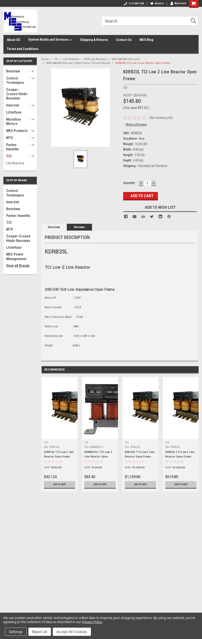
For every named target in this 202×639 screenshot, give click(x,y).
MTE (9, 138)
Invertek (12, 105)
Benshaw (13, 71)
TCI (9, 156)
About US (13, 40)
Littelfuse (14, 112)
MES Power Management (16, 256)
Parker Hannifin (12, 147)
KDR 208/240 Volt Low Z (126, 59)
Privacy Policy (92, 622)
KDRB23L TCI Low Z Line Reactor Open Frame (142, 63)
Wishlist (156, 3)
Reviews (79, 227)
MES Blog (146, 40)
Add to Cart (59, 484)
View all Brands (18, 266)
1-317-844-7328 (134, 3)
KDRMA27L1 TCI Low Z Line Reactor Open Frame (98, 456)
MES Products (17, 131)
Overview (54, 227)
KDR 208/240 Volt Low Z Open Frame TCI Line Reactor (78, 63)
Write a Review (136, 124)
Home (45, 59)
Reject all (39, 631)
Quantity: (129, 183)
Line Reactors (15, 163)
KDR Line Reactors (95, 59)
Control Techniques (15, 80)
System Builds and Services (50, 39)
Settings (16, 631)
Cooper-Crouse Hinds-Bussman (17, 93)
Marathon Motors (13, 121)
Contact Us (124, 40)
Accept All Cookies (71, 631)
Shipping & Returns (94, 40)
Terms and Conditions (22, 49)
